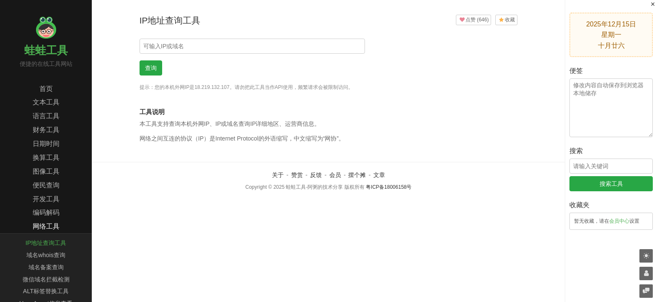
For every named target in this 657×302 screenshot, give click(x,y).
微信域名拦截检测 (46, 279)
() (473, 20)
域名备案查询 (46, 267)
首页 (46, 88)
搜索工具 (611, 183)
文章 (379, 175)
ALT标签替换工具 (46, 291)
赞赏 (297, 175)
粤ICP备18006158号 (388, 187)
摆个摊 (357, 175)
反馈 (316, 175)
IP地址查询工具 (46, 243)
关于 (278, 175)
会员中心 (619, 221)
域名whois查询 (45, 255)
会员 (335, 175)
